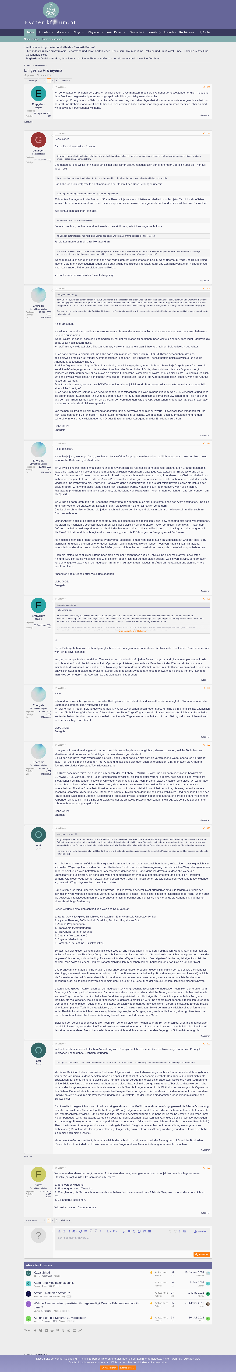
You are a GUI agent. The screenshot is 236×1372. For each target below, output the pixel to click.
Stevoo (37, 1311)
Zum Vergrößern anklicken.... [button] (132, 631)
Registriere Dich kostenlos (43, 58)
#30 (208, 1168)
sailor (202, 1306)
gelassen (31, 75)
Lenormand (74, 51)
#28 (208, 828)
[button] (52, 32)
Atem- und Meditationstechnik (54, 1282)
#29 (208, 1044)
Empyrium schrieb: (65, 294)
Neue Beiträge (31, 39)
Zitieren (206, 115)
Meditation (57, 1286)
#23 (208, 289)
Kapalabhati (42, 1272)
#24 (208, 443)
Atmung (57, 1276)
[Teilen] (204, 87)
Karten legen (102, 51)
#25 (208, 599)
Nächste (64, 80)
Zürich (48, 1197)
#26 (208, 688)
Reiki (44, 54)
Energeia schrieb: (65, 605)
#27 (208, 745)
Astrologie (60, 51)
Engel (179, 51)
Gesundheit (137, 32)
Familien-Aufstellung (196, 51)
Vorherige (32, 80)
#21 (208, 87)
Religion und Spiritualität (159, 51)
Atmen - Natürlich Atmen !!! (52, 1293)
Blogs (77, 32)
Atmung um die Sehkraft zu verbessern (60, 1317)
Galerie (61, 32)
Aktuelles (44, 32)
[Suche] (204, 32)
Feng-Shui (118, 51)
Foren (30, 32)
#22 (208, 133)
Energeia (200, 1275)
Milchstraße (46, 317)
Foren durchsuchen (52, 39)
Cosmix (37, 1286)
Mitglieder (94, 32)
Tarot (91, 51)
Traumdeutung (134, 51)
